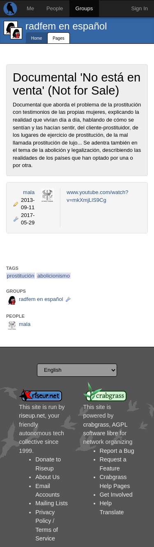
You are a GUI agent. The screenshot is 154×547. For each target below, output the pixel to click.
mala (28, 192)
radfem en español (66, 26)
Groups (84, 8)
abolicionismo (53, 276)
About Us (47, 477)
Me (30, 8)
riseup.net (32, 415)
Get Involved (116, 494)
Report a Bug (117, 451)
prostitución (20, 276)
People (54, 8)
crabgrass (96, 424)
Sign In (139, 8)
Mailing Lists (51, 503)
